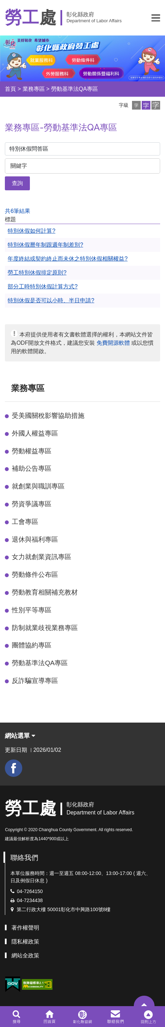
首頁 (10, 89)
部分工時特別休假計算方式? (42, 286)
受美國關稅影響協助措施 (48, 415)
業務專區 (34, 89)
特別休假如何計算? (31, 231)
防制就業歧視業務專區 (45, 627)
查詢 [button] (17, 183)
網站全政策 (25, 955)
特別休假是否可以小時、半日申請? (51, 300)
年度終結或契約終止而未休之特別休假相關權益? (67, 259)
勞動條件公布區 (35, 574)
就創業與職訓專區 (38, 486)
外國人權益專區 (35, 433)
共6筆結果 (17, 211)
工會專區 (25, 521)
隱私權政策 (25, 942)
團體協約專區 (31, 645)
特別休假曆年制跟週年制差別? (45, 245)
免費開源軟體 (113, 343)
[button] (155, 18)
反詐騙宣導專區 (35, 680)
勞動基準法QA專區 (74, 89)
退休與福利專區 (35, 539)
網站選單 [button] (20, 735)
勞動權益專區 (31, 451)
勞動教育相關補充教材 (45, 592)
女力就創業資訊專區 (41, 556)
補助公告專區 (31, 468)
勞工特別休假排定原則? (37, 273)
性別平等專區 (31, 610)
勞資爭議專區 (31, 504)
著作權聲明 (25, 928)
